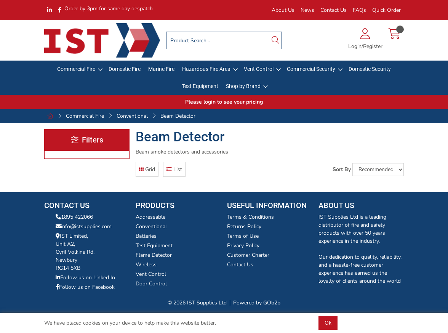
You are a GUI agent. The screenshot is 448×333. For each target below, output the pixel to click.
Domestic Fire (125, 69)
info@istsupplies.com (84, 226)
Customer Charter (248, 255)
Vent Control (259, 69)
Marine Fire (161, 69)
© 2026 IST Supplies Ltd (197, 302)
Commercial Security (311, 69)
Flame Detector (154, 255)
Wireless (146, 264)
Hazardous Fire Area (206, 69)
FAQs (359, 10)
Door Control (151, 283)
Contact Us (333, 10)
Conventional (132, 116)
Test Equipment (200, 86)
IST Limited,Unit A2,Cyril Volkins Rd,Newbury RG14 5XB (75, 252)
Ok (328, 323)
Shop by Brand (243, 86)
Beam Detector (177, 116)
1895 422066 (74, 217)
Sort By (342, 169)
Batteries (146, 236)
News (307, 10)
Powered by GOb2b (256, 302)
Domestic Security (370, 69)
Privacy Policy (243, 245)
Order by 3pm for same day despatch (108, 8)
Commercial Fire (76, 69)
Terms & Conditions (250, 217)
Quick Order (386, 10)
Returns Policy (244, 226)
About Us (283, 10)
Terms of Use (243, 236)
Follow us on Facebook (85, 287)
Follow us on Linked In (85, 277)
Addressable (150, 217)
